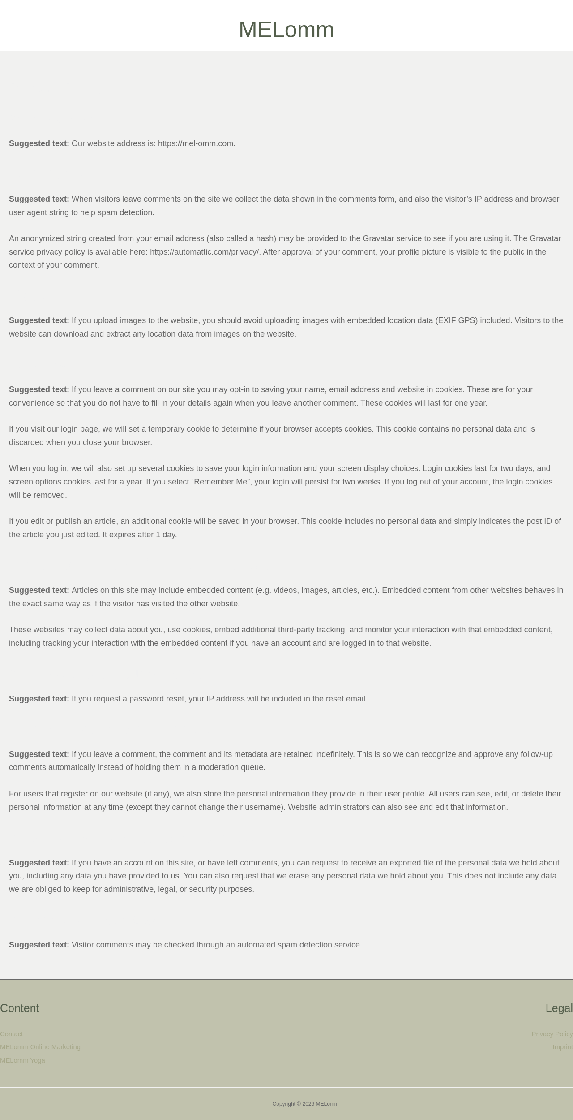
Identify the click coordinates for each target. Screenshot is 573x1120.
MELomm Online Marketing (40, 1047)
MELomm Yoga (23, 1060)
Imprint (562, 1047)
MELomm (286, 29)
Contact (11, 1034)
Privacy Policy (552, 1034)
